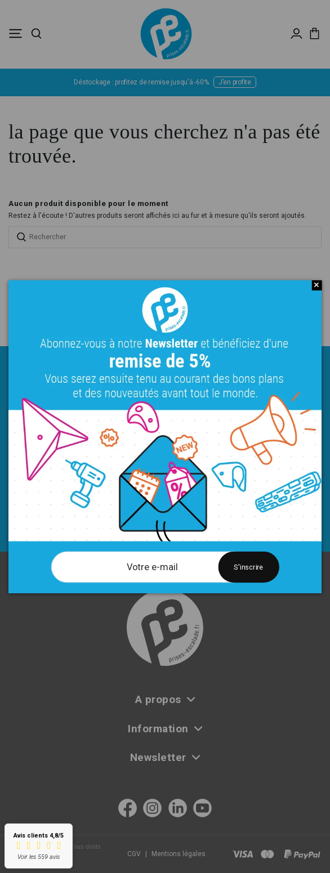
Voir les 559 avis (38, 857)
